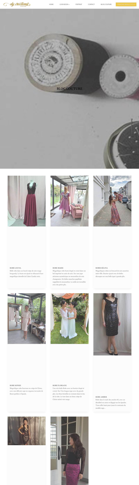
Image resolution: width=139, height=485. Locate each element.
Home (51, 4)
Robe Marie (58, 268)
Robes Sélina (102, 268)
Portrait (79, 4)
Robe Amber (101, 397)
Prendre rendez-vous (126, 4)
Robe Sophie (15, 385)
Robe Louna (15, 268)
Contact (91, 4)
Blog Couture (106, 4)
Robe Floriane (60, 385)
